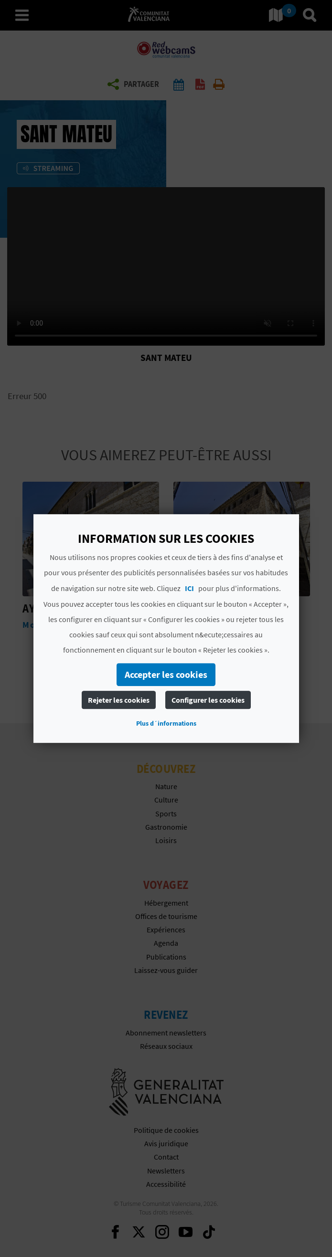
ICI (189, 588)
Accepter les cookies (166, 674)
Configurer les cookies (208, 700)
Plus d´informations (166, 723)
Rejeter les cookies (119, 700)
